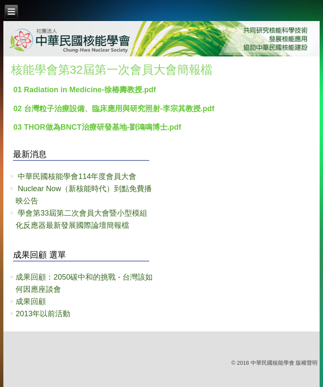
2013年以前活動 (43, 314)
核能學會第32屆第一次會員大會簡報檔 (111, 69)
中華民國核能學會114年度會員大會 (77, 176)
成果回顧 (31, 301)
